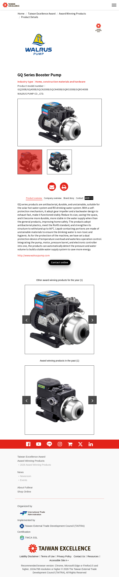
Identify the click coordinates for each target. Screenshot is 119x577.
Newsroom (25, 476)
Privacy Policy (64, 556)
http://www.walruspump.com (33, 255)
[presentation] (26, 319)
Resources (93, 556)
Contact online (59, 262)
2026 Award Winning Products (35, 465)
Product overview (34, 198)
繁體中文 (89, 198)
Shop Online (24, 491)
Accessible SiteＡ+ (59, 560)
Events (23, 480)
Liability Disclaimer (29, 556)
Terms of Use (48, 556)
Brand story (69, 198)
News (20, 472)
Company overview (53, 198)
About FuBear (25, 487)
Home (21, 13)
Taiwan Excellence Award (41, 13)
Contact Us (79, 556)
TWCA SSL (28, 537)
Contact (79, 198)
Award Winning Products (72, 13)
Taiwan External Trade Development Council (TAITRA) (52, 526)
